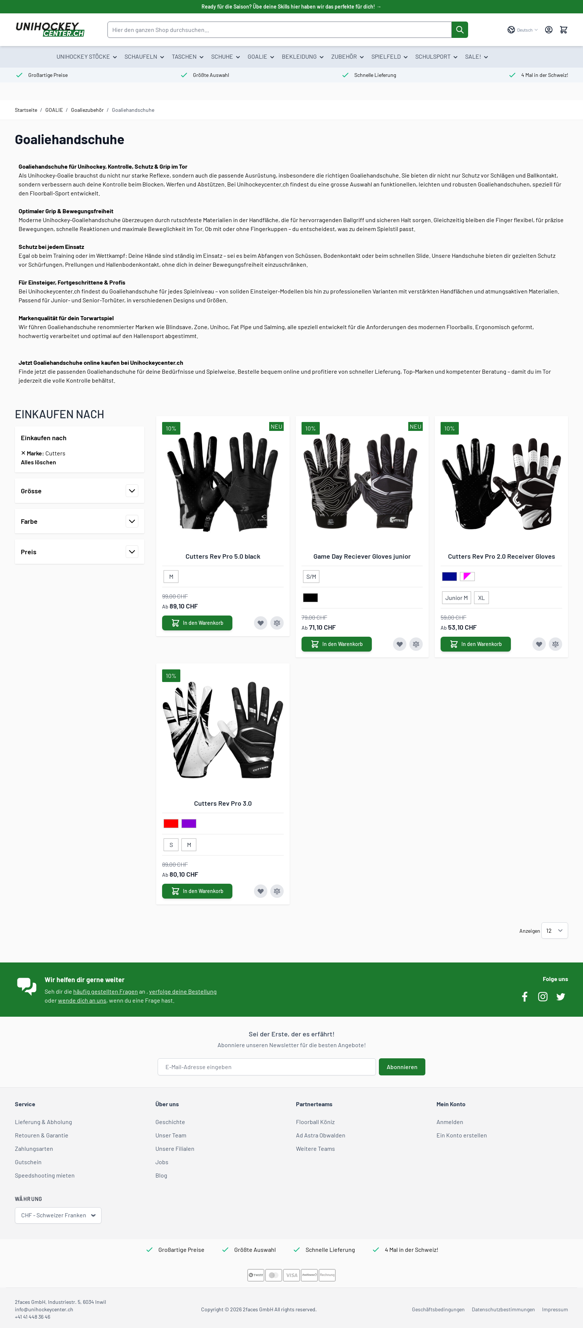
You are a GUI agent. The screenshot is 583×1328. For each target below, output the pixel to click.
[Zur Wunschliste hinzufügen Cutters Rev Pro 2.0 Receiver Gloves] (539, 644)
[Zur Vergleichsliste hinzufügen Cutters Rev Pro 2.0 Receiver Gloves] (555, 644)
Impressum (555, 1309)
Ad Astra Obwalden (320, 1135)
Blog (161, 1175)
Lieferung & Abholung (43, 1121)
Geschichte (170, 1121)
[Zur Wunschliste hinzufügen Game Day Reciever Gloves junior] (399, 644)
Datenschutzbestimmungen (503, 1309)
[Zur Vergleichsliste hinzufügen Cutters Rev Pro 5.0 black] (277, 623)
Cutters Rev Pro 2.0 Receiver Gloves (501, 556)
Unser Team (170, 1135)
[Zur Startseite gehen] (50, 30)
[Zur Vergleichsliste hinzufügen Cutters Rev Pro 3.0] (277, 891)
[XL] (481, 596)
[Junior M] (457, 596)
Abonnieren (402, 1066)
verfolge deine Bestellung (183, 991)
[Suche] (460, 30)
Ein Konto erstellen (462, 1135)
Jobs (161, 1161)
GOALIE (54, 110)
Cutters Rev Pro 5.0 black (223, 556)
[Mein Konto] (548, 29)
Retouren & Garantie (41, 1135)
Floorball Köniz (315, 1121)
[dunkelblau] (449, 577)
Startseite (26, 110)
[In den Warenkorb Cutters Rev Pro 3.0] (197, 891)
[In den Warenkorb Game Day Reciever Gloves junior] (337, 644)
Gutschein (28, 1161)
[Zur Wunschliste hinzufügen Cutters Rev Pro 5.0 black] (260, 623)
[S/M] (311, 575)
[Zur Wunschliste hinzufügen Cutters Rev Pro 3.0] (260, 891)
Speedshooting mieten (45, 1175)
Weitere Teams (315, 1148)
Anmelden (450, 1121)
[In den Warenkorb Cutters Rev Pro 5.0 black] (197, 623)
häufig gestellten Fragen (105, 991)
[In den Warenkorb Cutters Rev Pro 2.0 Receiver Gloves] (476, 644)
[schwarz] (310, 598)
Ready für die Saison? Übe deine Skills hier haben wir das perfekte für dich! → (291, 6)
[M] (171, 575)
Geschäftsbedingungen (438, 1309)
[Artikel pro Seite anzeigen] (554, 930)
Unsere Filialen (174, 1148)
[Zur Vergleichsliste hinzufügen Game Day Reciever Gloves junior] (416, 644)
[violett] (189, 824)
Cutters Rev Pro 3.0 (223, 803)
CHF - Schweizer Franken (59, 1215)
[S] (171, 843)
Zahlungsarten (34, 1148)
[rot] (171, 824)
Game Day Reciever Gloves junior (362, 556)
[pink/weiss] (467, 577)
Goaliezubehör (87, 110)
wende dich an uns (82, 1000)
